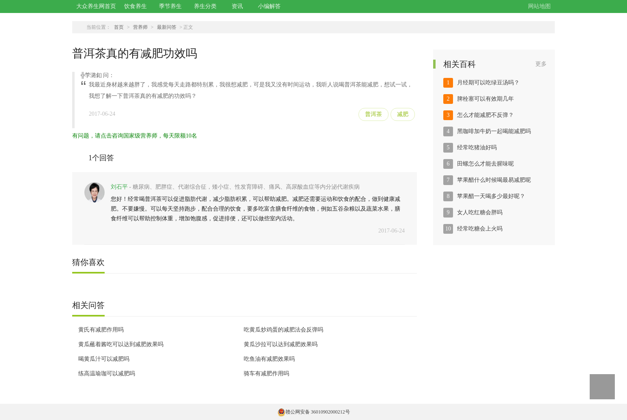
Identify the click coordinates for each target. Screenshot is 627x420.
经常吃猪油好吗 (477, 147)
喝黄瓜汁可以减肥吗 (103, 359)
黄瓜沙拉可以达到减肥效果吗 (281, 344)
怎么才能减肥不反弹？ (485, 115)
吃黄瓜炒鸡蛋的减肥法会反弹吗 (283, 330)
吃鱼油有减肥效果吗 (269, 359)
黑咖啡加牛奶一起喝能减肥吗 (494, 131)
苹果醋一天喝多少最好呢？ (491, 196)
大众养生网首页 (96, 6)
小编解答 (269, 6)
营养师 (140, 27)
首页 (119, 27)
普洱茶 (373, 114)
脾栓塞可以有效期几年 (485, 99)
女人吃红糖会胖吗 (479, 212)
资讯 (237, 6)
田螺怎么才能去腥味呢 (485, 164)
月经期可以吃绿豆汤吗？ (488, 83)
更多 (541, 64)
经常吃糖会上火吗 (479, 229)
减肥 (402, 114)
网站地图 (539, 6)
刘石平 (119, 187)
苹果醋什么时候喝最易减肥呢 (494, 180)
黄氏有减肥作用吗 (101, 330)
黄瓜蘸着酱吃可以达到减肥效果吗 (120, 344)
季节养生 (170, 6)
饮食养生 (135, 6)
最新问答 (166, 27)
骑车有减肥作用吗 (266, 373)
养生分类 (205, 6)
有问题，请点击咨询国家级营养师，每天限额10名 (134, 136)
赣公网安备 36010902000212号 (313, 412)
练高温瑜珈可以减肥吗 (106, 373)
